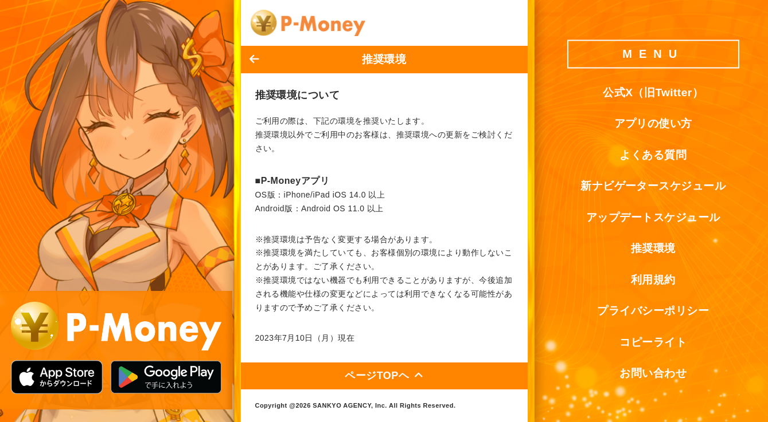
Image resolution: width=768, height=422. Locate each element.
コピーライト (653, 342)
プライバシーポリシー (653, 311)
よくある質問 (653, 155)
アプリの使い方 (653, 124)
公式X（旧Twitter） (653, 92)
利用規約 (653, 280)
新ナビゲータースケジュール (653, 186)
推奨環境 (653, 249)
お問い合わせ (653, 374)
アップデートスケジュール (653, 217)
